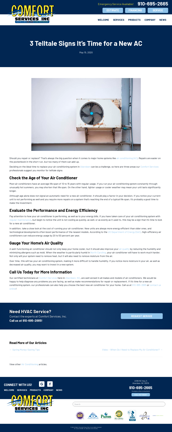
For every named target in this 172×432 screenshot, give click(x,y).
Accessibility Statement (96, 427)
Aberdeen (85, 166)
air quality (124, 248)
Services (118, 19)
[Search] (119, 404)
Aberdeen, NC (72, 277)
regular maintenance (20, 219)
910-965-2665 (139, 284)
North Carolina (98, 252)
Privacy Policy (87, 427)
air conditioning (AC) (127, 158)
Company (149, 19)
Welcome (103, 19)
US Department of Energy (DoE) (124, 231)
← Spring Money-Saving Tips (24, 349)
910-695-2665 (153, 3)
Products (134, 19)
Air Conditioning (29, 364)
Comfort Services (149, 166)
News (162, 19)
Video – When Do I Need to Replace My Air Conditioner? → (132, 349)
